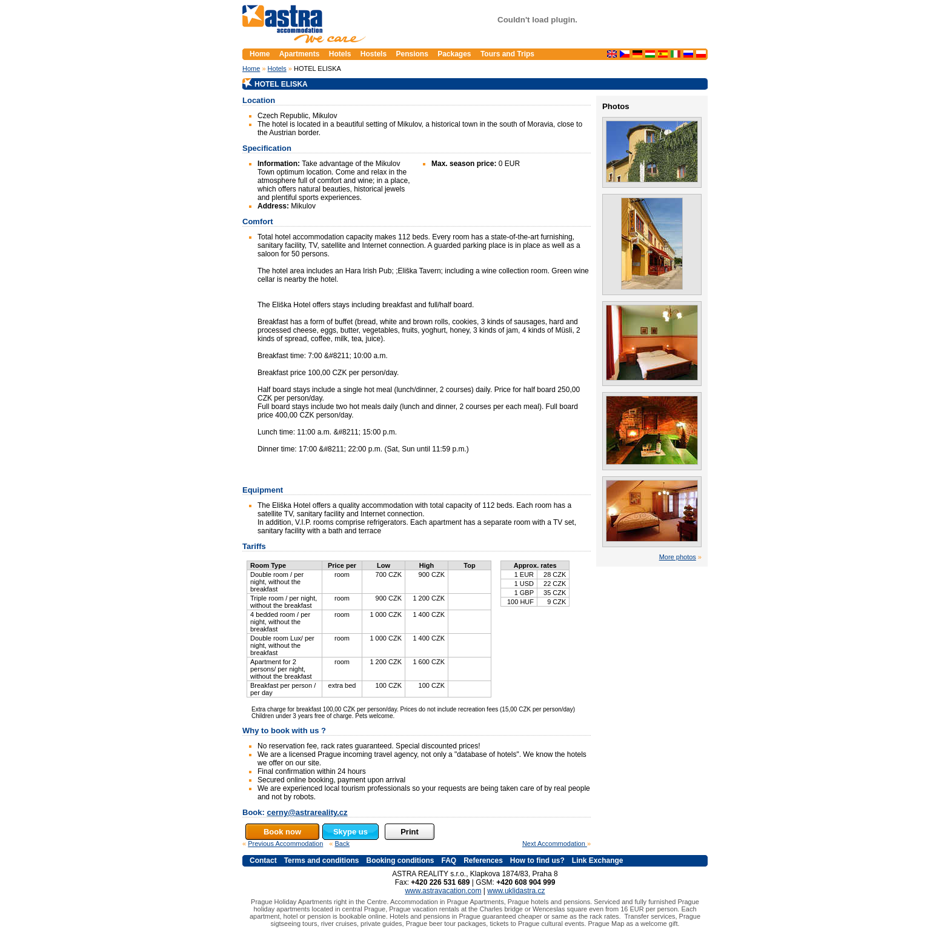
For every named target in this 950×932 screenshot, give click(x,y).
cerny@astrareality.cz (307, 812)
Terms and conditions (321, 860)
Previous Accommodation (285, 843)
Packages (454, 54)
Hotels (277, 68)
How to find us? (537, 860)
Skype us (350, 831)
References (483, 860)
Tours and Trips (507, 54)
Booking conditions (400, 860)
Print (409, 831)
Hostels (373, 54)
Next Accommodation (554, 843)
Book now (282, 831)
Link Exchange (597, 860)
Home (251, 68)
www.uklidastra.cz (516, 891)
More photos (677, 557)
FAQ (448, 860)
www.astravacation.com (443, 891)
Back (342, 843)
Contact (263, 860)
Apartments (299, 54)
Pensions (412, 54)
